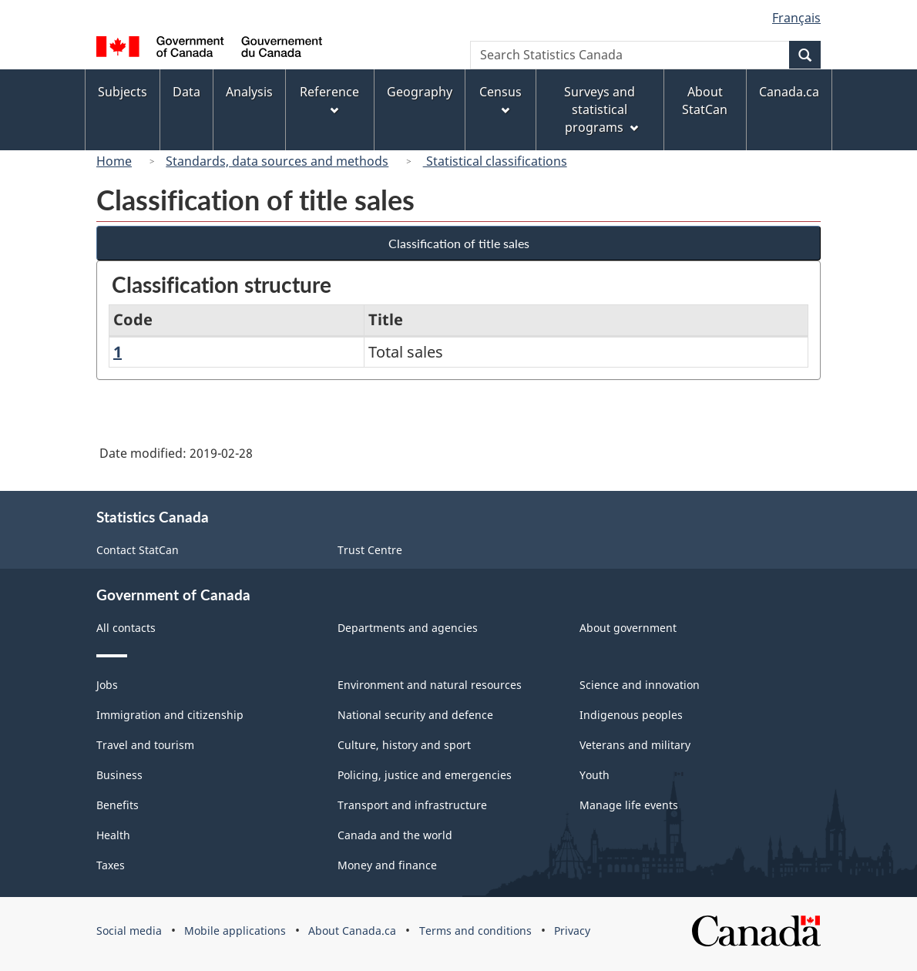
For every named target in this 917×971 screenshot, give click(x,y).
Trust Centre (370, 550)
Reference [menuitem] (329, 99)
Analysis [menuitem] (249, 91)
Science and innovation (639, 684)
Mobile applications (235, 930)
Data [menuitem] (186, 91)
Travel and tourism (145, 744)
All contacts (126, 627)
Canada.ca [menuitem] (789, 91)
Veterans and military (634, 744)
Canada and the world (395, 835)
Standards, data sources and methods (277, 161)
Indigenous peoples (631, 714)
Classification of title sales (458, 243)
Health (113, 835)
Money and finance (387, 865)
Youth (594, 775)
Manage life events (628, 805)
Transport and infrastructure (412, 805)
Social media (129, 930)
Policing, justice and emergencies (425, 775)
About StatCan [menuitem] (704, 100)
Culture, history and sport (404, 744)
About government (628, 627)
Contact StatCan (137, 550)
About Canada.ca (352, 930)
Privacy (572, 930)
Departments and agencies (408, 627)
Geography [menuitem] (419, 91)
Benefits (117, 805)
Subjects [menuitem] (122, 91)
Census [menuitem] (500, 99)
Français (796, 17)
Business (119, 775)
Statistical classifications (495, 161)
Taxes (110, 865)
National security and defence (415, 714)
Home (114, 161)
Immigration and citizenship (170, 714)
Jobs (107, 684)
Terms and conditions (475, 930)
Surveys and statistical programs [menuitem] (600, 109)
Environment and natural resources (430, 684)
